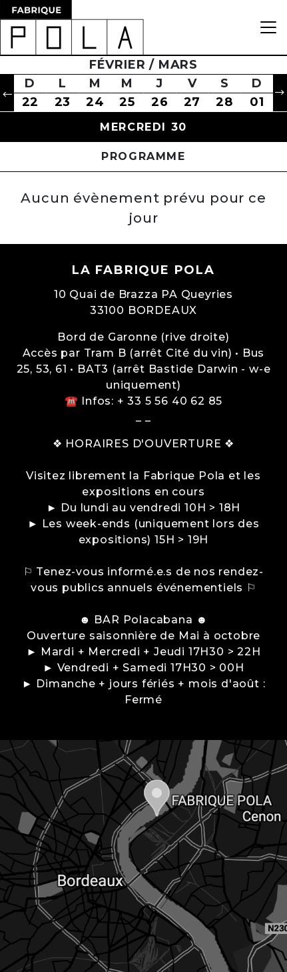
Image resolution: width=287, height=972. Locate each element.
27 (192, 102)
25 (127, 102)
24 (95, 102)
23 (63, 102)
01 (257, 102)
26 (159, 102)
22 (30, 102)
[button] (7, 93)
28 (224, 102)
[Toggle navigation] (268, 27)
